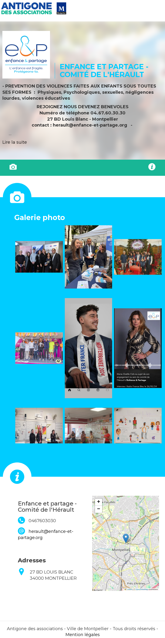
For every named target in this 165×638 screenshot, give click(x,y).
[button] (39, 257)
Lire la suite (14, 142)
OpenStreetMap (141, 589)
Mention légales (82, 634)
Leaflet (128, 589)
